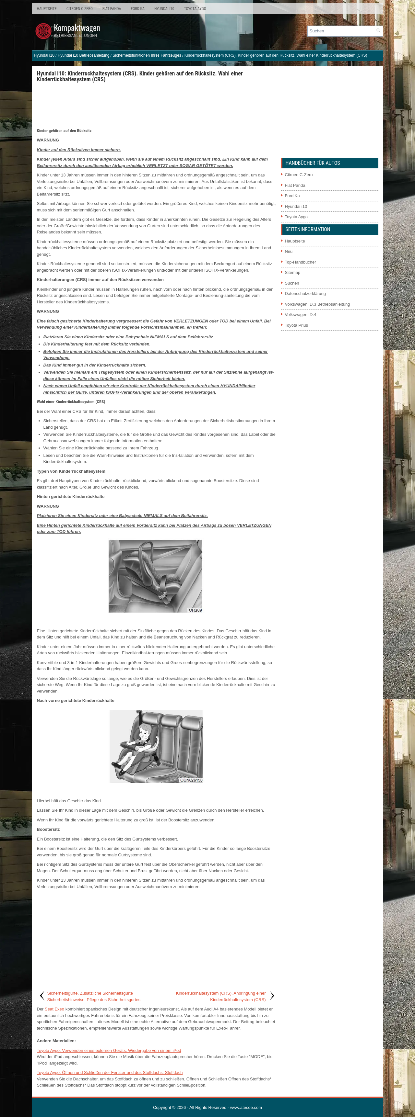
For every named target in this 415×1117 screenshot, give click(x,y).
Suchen (292, 283)
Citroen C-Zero (79, 8)
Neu (289, 251)
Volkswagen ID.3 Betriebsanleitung (317, 304)
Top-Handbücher (300, 262)
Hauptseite (47, 8)
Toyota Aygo (195, 8)
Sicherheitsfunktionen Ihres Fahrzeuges (147, 55)
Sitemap (293, 272)
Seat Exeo (54, 1009)
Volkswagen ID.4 (300, 314)
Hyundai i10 (164, 8)
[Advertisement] (156, 104)
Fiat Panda (111, 8)
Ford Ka (138, 8)
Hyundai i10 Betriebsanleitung (83, 55)
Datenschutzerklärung (305, 293)
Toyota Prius (296, 325)
